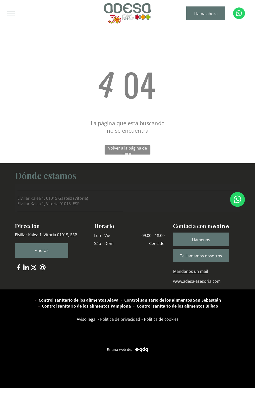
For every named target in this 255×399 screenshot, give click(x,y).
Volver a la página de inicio (127, 150)
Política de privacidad (120, 319)
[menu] (10, 13)
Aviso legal (86, 319)
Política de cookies (161, 319)
